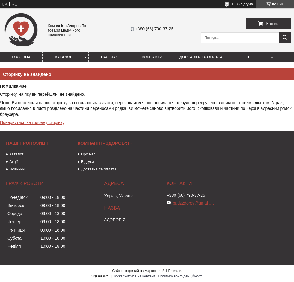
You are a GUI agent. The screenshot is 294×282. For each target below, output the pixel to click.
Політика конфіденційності (180, 276)
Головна (21, 57)
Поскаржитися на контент (133, 276)
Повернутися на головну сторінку (32, 122)
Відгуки (87, 161)
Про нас (110, 57)
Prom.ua (175, 271)
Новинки (17, 169)
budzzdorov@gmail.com (194, 203)
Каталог (63, 57)
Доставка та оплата (201, 57)
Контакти (152, 57)
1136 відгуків (242, 4)
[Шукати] (285, 37)
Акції (13, 161)
